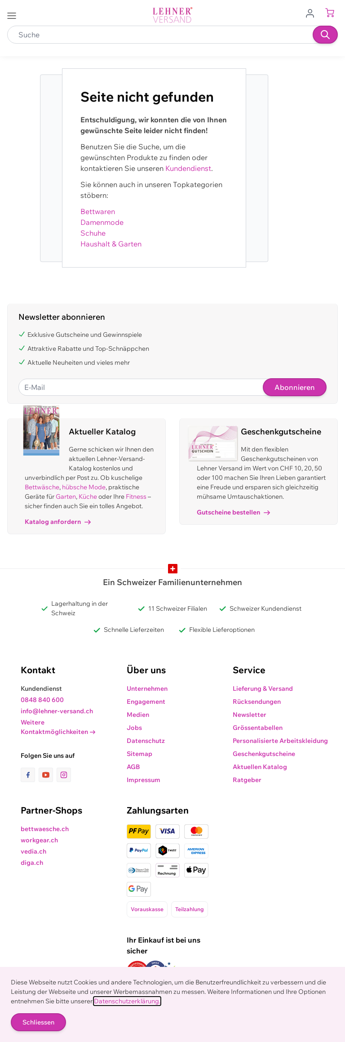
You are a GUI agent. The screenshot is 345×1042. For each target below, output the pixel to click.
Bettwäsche (42, 487)
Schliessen (38, 1022)
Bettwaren (97, 211)
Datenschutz (146, 741)
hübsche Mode (84, 487)
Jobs (134, 728)
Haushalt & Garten (111, 243)
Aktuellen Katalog (260, 767)
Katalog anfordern (58, 522)
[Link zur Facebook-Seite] (30, 775)
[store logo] (172, 15)
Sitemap (139, 754)
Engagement (146, 702)
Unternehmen (147, 688)
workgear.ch (39, 840)
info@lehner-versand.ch (57, 711)
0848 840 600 (42, 700)
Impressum (143, 780)
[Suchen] (325, 35)
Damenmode (102, 222)
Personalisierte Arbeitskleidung (280, 741)
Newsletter (249, 715)
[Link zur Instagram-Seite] (64, 775)
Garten (66, 496)
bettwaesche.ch (45, 829)
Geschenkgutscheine (264, 754)
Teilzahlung (189, 909)
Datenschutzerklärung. (127, 1001)
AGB (133, 767)
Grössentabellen (258, 728)
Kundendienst (188, 168)
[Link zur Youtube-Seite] (48, 775)
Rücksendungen (257, 702)
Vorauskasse (147, 909)
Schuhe (93, 232)
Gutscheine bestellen (233, 512)
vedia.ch (33, 851)
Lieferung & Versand (263, 688)
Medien (138, 715)
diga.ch (32, 863)
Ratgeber (247, 780)
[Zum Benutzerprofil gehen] (312, 12)
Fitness (136, 496)
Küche (88, 496)
